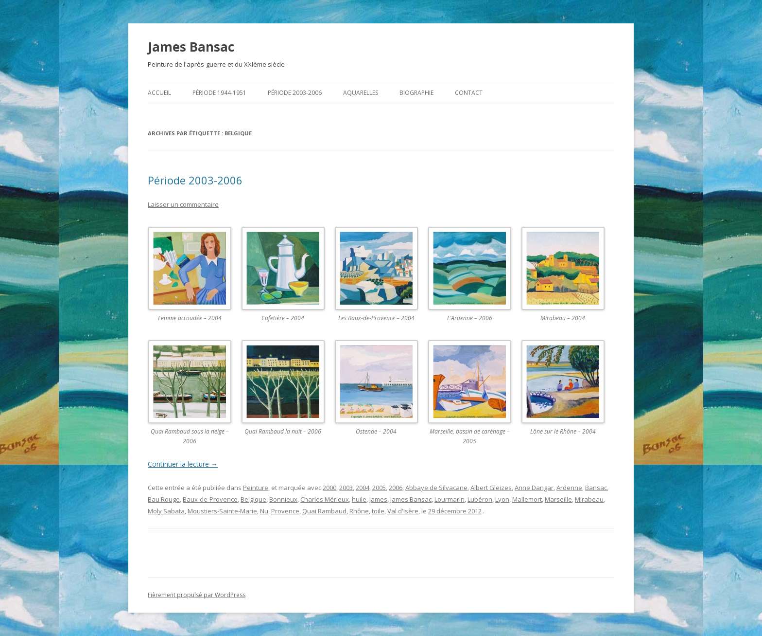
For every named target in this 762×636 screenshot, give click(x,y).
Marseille (558, 499)
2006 (395, 487)
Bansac (596, 487)
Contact (469, 93)
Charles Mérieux (324, 499)
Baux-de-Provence (210, 499)
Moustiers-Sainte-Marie (222, 511)
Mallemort (527, 499)
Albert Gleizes (491, 487)
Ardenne (569, 487)
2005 (379, 487)
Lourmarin (449, 499)
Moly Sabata (166, 511)
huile (359, 499)
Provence (285, 511)
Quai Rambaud (324, 511)
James (378, 499)
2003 (346, 487)
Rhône (359, 511)
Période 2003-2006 (295, 93)
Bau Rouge (164, 499)
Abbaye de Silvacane (436, 487)
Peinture (255, 487)
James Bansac (191, 46)
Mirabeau (589, 499)
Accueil (159, 93)
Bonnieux (283, 499)
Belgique (253, 499)
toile (378, 511)
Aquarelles (360, 93)
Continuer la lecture (183, 464)
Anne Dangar (534, 487)
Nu (264, 511)
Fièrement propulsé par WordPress (196, 595)
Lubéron (480, 499)
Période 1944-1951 (219, 93)
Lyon (502, 499)
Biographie (416, 93)
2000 (329, 487)
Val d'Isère (402, 511)
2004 (362, 487)
